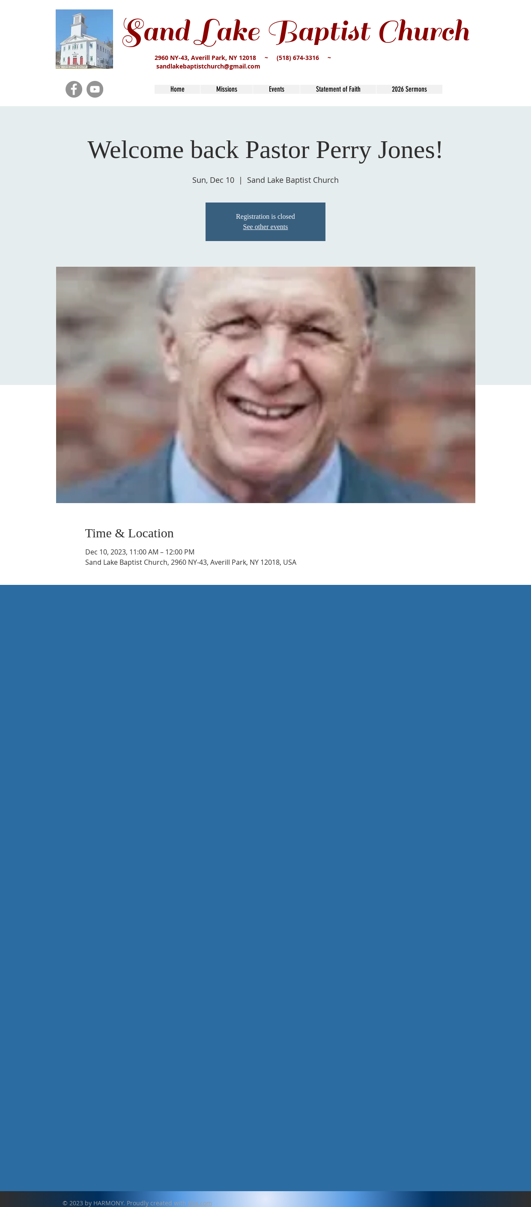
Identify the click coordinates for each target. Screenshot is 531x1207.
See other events (265, 226)
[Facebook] (74, 89)
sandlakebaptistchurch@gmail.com (208, 66)
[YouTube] (95, 89)
